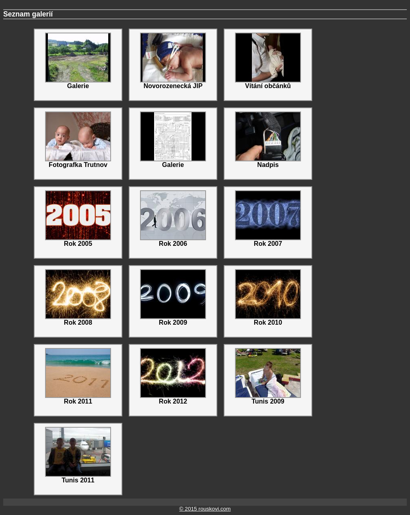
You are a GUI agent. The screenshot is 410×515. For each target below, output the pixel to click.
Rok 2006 (173, 218)
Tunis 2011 (78, 455)
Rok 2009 (173, 297)
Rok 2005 (78, 218)
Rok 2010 (268, 297)
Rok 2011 (78, 376)
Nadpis (268, 139)
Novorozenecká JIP (173, 61)
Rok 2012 (173, 376)
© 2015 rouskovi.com (205, 509)
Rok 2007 (268, 218)
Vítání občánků (268, 61)
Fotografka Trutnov (78, 139)
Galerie (78, 61)
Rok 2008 (78, 297)
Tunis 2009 (268, 376)
